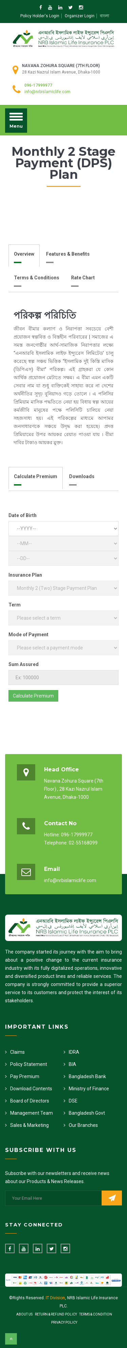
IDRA (74, 1052)
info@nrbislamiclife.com (47, 91)
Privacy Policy (64, 1322)
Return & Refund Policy (56, 1314)
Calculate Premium (35, 476)
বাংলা (104, 16)
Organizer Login (79, 16)
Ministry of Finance (89, 1088)
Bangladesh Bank (87, 1076)
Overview (24, 254)
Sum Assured (23, 664)
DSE (73, 1101)
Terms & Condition (95, 1314)
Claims (17, 1052)
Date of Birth (22, 515)
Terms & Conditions (36, 277)
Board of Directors (29, 1101)
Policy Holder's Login (39, 16)
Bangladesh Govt (87, 1113)
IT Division (55, 1298)
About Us (24, 1314)
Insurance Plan (25, 575)
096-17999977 (38, 85)
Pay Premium (24, 1076)
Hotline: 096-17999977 (68, 834)
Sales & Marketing (29, 1125)
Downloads (81, 476)
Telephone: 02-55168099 (71, 843)
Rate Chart (83, 277)
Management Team (31, 1113)
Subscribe (112, 1198)
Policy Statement (28, 1064)
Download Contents (31, 1088)
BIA (72, 1064)
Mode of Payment (28, 634)
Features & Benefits (68, 254)
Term (14, 604)
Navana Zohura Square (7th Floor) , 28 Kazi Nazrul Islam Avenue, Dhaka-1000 (73, 789)
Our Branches (83, 1125)
